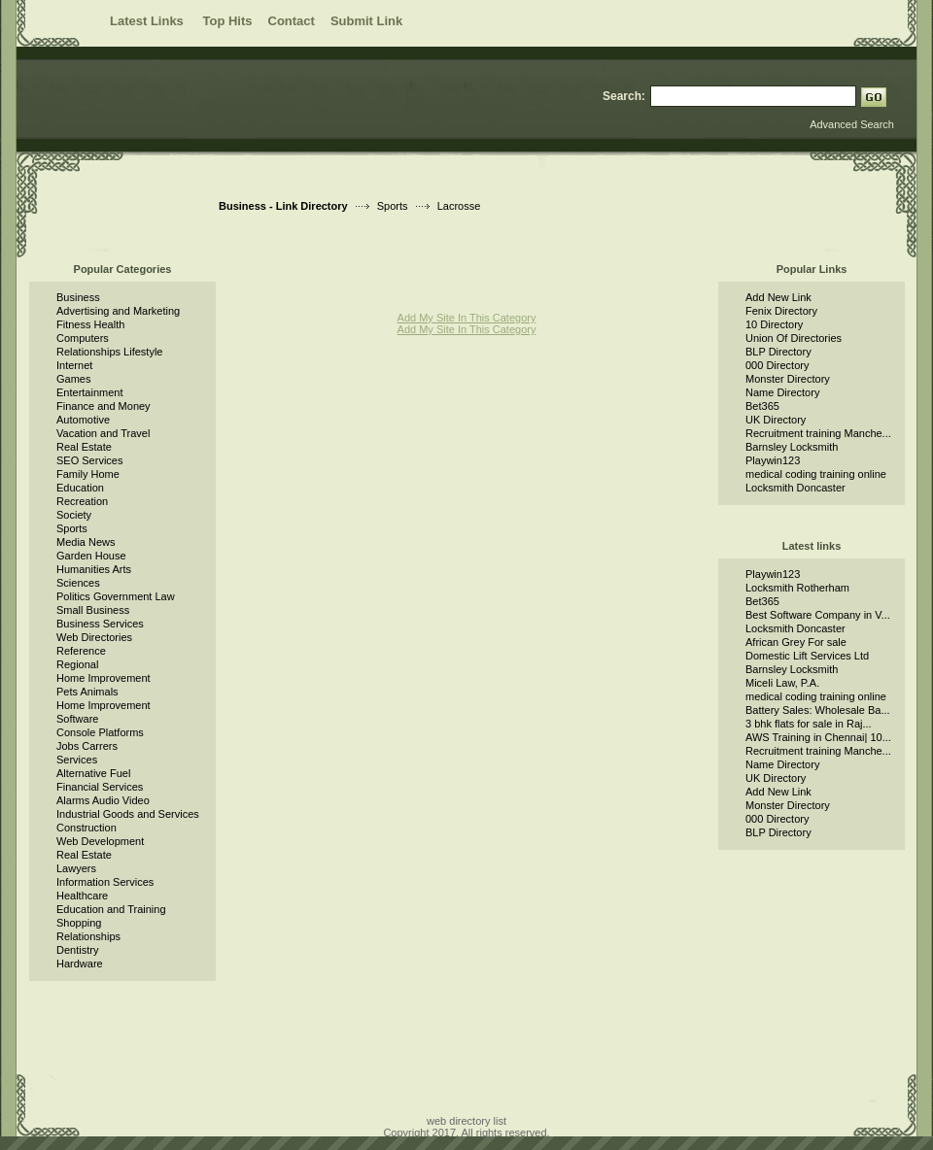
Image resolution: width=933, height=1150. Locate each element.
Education (80, 487)
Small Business (92, 610)
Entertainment (89, 392)
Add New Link (778, 297)
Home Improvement (103, 678)
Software (77, 719)
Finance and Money (103, 406)
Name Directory (782, 392)
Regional (77, 664)
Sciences (78, 583)
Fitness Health (90, 324)
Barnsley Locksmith (791, 447)
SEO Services (89, 460)
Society (73, 515)
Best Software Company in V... (817, 615)
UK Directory (775, 419)
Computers (82, 338)
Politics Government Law (115, 596)
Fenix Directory (781, 311)
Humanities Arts (93, 569)
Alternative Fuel (93, 773)
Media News (86, 542)
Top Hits (227, 21)
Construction (86, 827)
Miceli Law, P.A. (782, 683)
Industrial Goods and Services (127, 814)
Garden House (91, 555)
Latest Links (148, 21)
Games (73, 379)
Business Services (100, 623)
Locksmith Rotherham (797, 587)
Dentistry (77, 950)
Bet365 (762, 406)
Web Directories (94, 637)
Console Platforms (100, 732)
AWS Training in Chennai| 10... (818, 737)
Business (78, 297)
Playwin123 (772, 460)
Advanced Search (852, 124)
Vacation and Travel (103, 433)
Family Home (88, 474)
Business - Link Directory (283, 206)
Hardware (79, 963)
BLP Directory (778, 351)
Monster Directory (787, 379)
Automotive (83, 419)
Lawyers (76, 868)
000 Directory (777, 365)
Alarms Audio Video (103, 800)
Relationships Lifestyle (109, 351)
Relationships (88, 936)
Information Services (105, 882)
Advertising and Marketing (118, 311)
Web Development (100, 841)
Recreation (82, 501)
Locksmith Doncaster (795, 487)
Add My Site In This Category (466, 317)
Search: (624, 96)
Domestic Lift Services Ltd (807, 655)
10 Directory (774, 324)
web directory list (466, 1121)
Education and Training (111, 909)
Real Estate (84, 447)
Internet (74, 365)
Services (76, 759)
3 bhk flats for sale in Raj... (808, 723)
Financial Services (99, 787)
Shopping (79, 923)
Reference (81, 651)
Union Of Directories (793, 338)
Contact (291, 21)
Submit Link (366, 21)
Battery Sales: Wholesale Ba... (817, 710)
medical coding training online (815, 474)
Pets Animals (87, 691)
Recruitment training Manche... (818, 433)
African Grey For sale (796, 642)
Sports (392, 206)
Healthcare (82, 895)
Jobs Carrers (87, 746)
